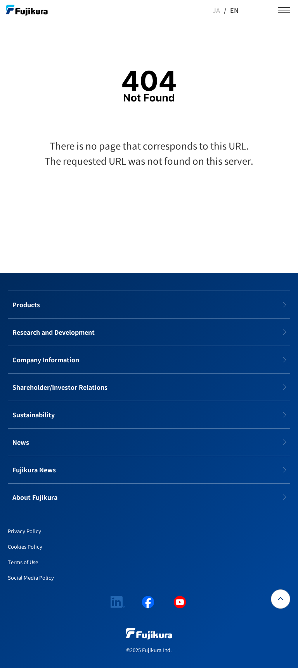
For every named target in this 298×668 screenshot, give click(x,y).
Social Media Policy (31, 577)
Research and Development (53, 332)
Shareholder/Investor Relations (59, 387)
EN (234, 10)
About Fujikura (34, 497)
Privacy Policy (24, 531)
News (20, 442)
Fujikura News (34, 469)
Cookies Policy (25, 546)
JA (216, 10)
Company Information (45, 359)
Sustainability (33, 414)
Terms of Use (23, 562)
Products (26, 304)
